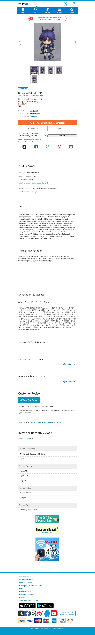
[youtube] (54, 613)
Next (75, 42)
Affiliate (23, 597)
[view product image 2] (42, 70)
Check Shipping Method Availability (29, 139)
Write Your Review (29, 400)
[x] (21, 613)
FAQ (22, 588)
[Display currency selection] (19, 107)
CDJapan (22, 423)
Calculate (62, 136)
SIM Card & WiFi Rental (29, 600)
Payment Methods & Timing (27, 142)
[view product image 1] (34, 70)
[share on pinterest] (59, 146)
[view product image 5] (34, 79)
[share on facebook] (36, 146)
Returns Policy (25, 591)
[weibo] (39, 613)
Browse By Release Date (28, 510)
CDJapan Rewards (27, 594)
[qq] (47, 613)
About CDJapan (26, 583)
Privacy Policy (25, 577)
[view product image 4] (59, 70)
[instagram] (33, 613)
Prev (20, 42)
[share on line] (48, 146)
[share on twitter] (24, 146)
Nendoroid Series (26, 493)
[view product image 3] (51, 70)
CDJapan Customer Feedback (31, 586)
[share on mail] (71, 146)
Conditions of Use (26, 580)
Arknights (23, 498)
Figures (58, 423)
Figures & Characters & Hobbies (41, 423)
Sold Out (33, 117)
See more (70, 364)
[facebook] (27, 613)
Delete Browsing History (27, 438)
